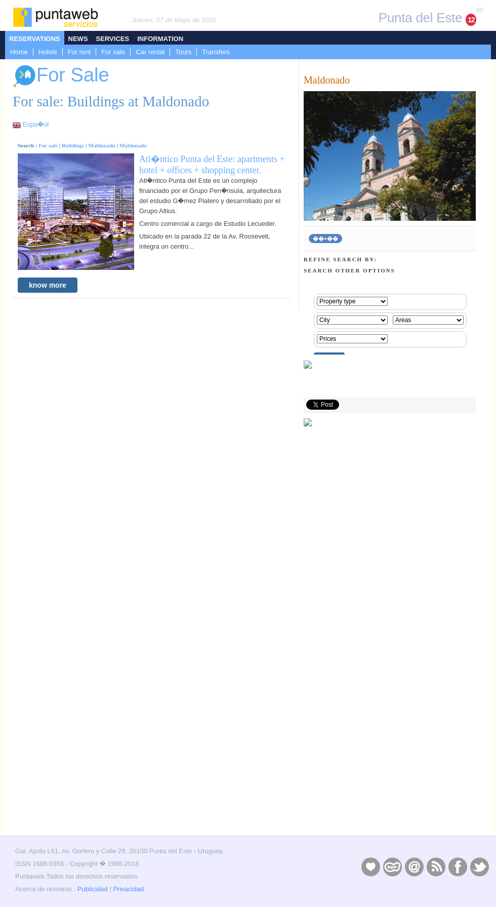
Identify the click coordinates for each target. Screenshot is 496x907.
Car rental (150, 52)
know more (47, 285)
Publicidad (92, 889)
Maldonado (101, 145)
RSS (436, 866)
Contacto (414, 866)
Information (160, 39)
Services (113, 39)
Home (19, 52)
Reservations (34, 39)
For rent (79, 52)
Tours (183, 52)
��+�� (325, 238)
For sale (113, 52)
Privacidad (128, 889)
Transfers (215, 52)
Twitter (479, 866)
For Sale (61, 76)
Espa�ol (36, 124)
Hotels (47, 52)
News (78, 39)
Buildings (73, 145)
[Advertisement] (390, 761)
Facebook (457, 866)
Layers (392, 866)
